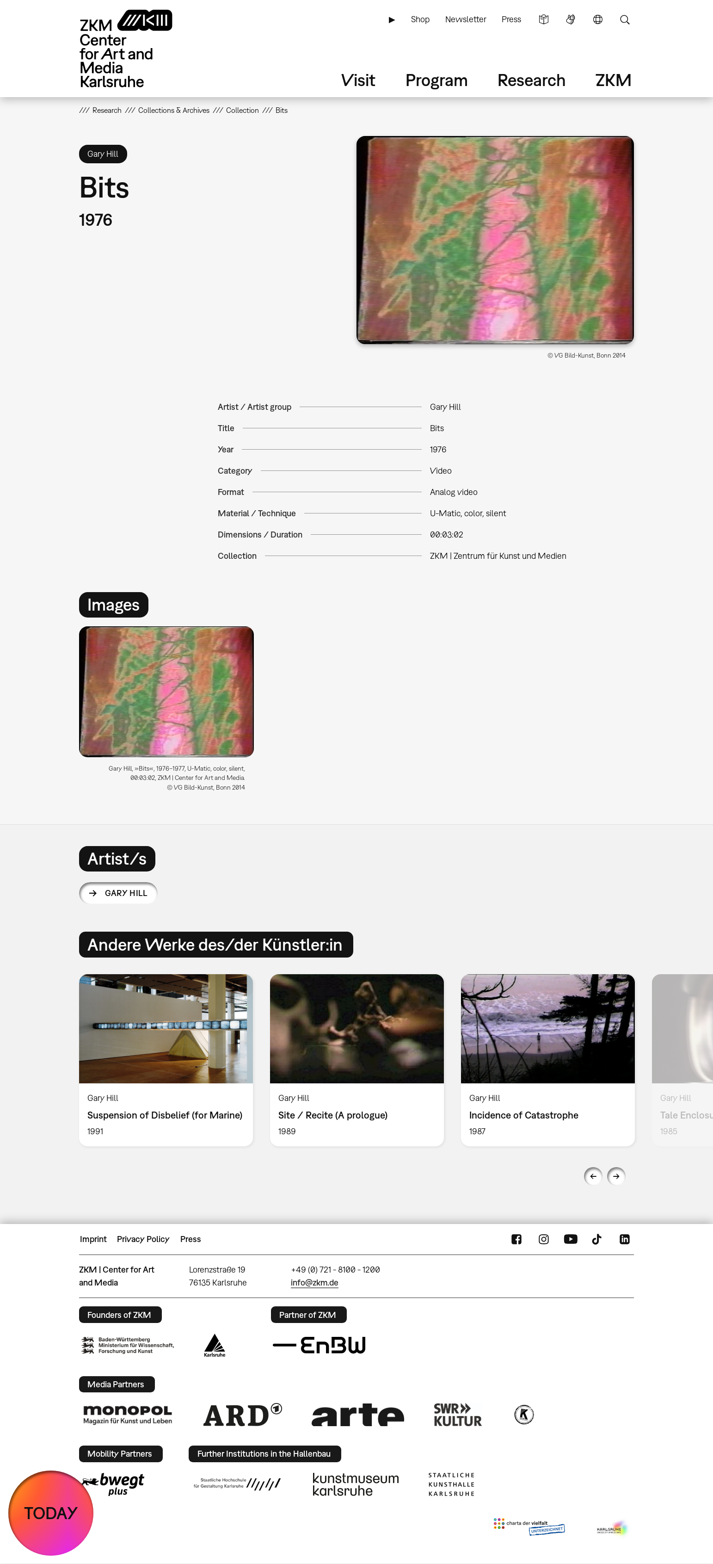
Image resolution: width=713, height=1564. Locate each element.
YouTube (570, 1239)
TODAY (51, 1513)
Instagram (544, 1239)
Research (532, 80)
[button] (495, 240)
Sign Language (570, 19)
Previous (593, 1176)
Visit (358, 80)
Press (511, 19)
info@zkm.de (314, 1282)
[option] (170, 712)
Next (616, 1176)
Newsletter (465, 19)
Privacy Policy (143, 1239)
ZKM (614, 80)
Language (598, 19)
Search (624, 19)
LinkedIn (624, 1239)
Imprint (93, 1239)
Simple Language (544, 19)
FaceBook (516, 1239)
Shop (420, 19)
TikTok (598, 1239)
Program (437, 80)
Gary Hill (126, 893)
